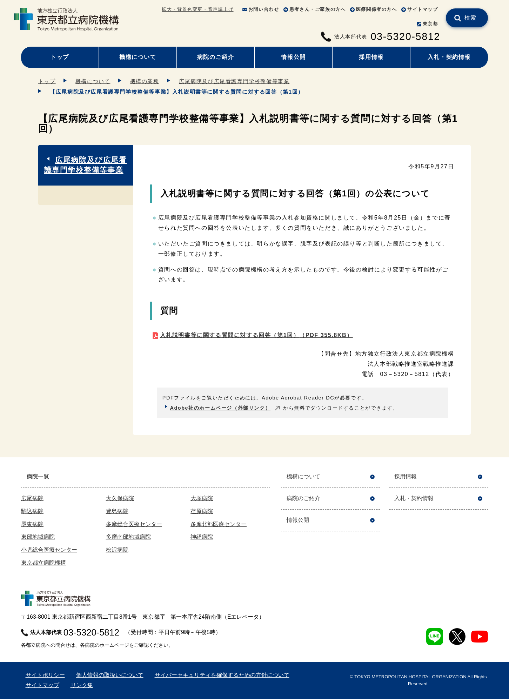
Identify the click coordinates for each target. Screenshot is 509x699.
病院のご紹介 (215, 57)
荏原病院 (201, 511)
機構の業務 (144, 81)
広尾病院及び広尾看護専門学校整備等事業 (234, 81)
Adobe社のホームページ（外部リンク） (220, 408)
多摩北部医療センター (218, 524)
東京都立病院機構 (43, 563)
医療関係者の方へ (376, 9)
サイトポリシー (45, 675)
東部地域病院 (38, 537)
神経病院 (201, 537)
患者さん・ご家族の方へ (317, 9)
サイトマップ (422, 9)
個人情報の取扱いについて (109, 675)
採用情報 (371, 57)
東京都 (430, 23)
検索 (470, 18)
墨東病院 (32, 524)
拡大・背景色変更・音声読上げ (197, 9)
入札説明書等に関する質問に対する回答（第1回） (256, 335)
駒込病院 (32, 511)
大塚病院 (201, 498)
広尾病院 (32, 498)
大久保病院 (120, 498)
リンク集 (82, 685)
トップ (60, 57)
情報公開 (293, 57)
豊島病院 (117, 511)
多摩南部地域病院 (128, 537)
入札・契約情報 (449, 57)
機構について (137, 57)
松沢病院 (117, 550)
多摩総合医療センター (134, 524)
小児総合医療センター (49, 550)
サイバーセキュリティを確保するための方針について (222, 675)
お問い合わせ (263, 9)
